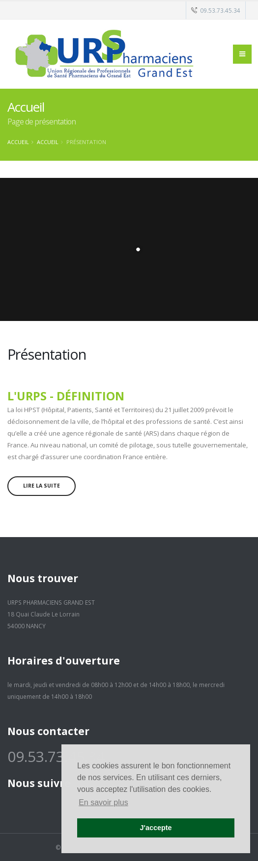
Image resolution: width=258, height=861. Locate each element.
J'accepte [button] (156, 828)
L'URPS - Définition (65, 396)
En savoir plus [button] (103, 802)
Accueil (18, 142)
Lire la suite (41, 485)
